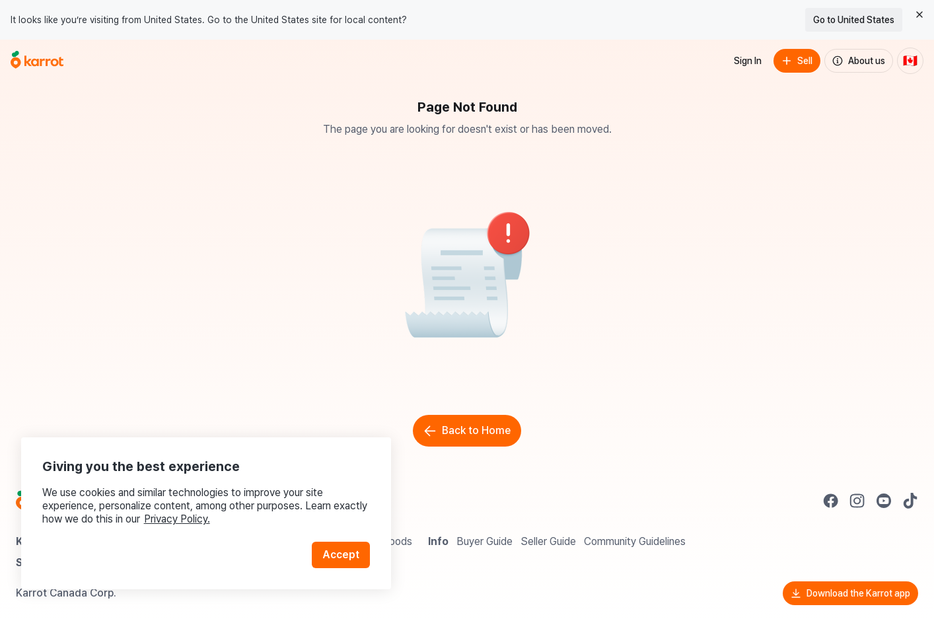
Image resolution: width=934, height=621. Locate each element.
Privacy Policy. (177, 519)
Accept (340, 554)
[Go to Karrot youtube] (884, 501)
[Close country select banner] (919, 14)
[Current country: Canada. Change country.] (910, 61)
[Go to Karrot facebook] (831, 501)
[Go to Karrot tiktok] (910, 501)
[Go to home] (37, 61)
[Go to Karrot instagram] (857, 501)
